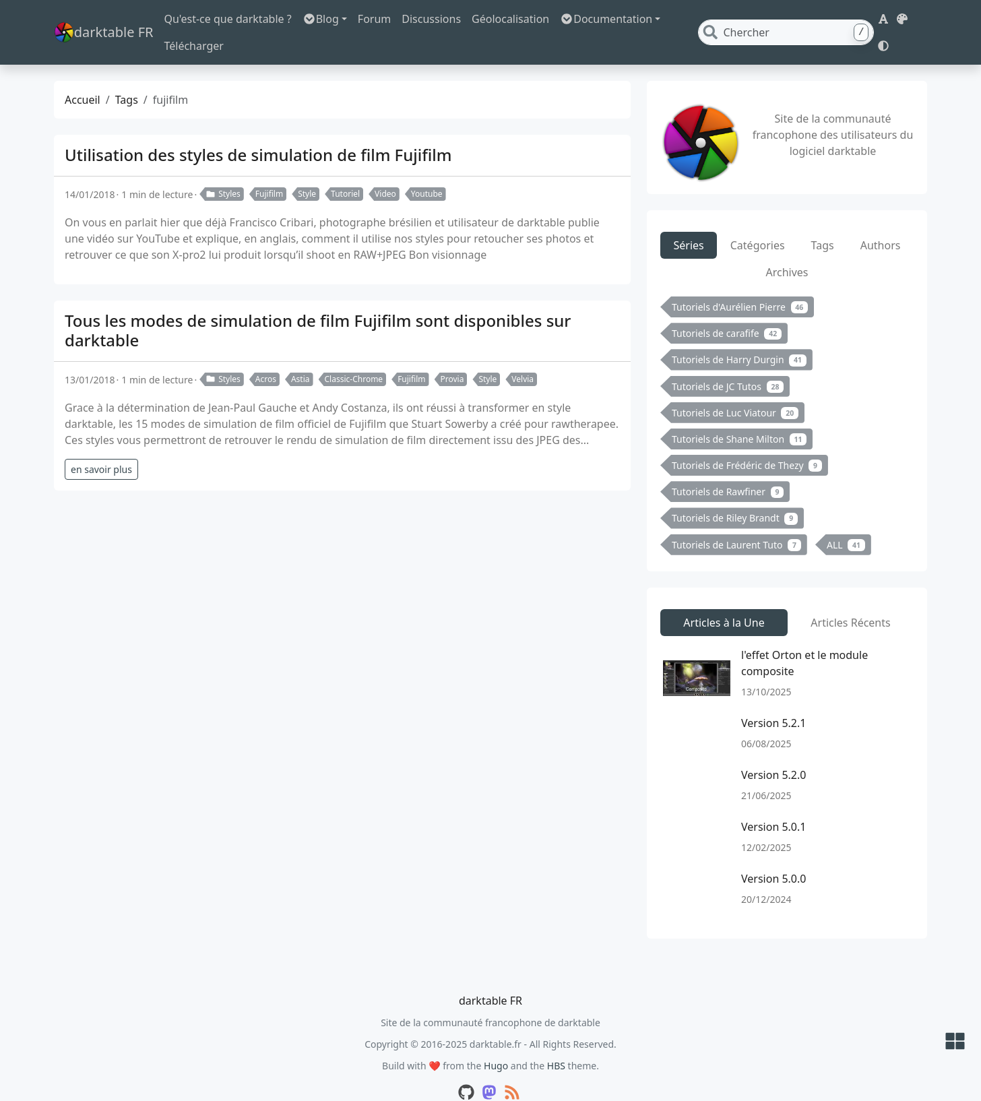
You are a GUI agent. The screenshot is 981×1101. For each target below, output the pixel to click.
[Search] (807, 21)
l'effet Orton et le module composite (804, 640)
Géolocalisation (517, 20)
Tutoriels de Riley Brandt (735, 495)
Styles (223, 171)
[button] (880, 20)
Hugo (496, 1042)
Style (307, 171)
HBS (556, 1042)
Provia (452, 356)
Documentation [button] (613, 20)
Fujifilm (269, 171)
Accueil (82, 76)
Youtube (427, 171)
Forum (381, 20)
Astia (300, 356)
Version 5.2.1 (773, 700)
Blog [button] (327, 20)
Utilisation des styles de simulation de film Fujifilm (258, 132)
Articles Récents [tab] (850, 599)
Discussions (438, 20)
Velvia (522, 356)
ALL (846, 521)
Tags (126, 76)
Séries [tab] (689, 222)
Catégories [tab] (757, 222)
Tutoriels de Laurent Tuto (736, 521)
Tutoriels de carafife (727, 310)
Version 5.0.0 (773, 855)
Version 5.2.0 (773, 752)
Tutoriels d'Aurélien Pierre (740, 284)
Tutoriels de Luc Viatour (735, 389)
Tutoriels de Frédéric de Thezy (747, 442)
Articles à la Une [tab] (723, 599)
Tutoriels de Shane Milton (739, 416)
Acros (265, 356)
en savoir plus (101, 446)
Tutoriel (345, 171)
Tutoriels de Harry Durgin (739, 336)
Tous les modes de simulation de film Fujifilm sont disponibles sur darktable (318, 307)
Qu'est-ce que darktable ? (234, 20)
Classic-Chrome (354, 356)
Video (385, 171)
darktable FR (107, 21)
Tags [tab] (822, 222)
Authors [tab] (880, 222)
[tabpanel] (787, 406)
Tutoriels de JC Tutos (728, 363)
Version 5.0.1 (773, 803)
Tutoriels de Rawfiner (728, 468)
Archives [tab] (786, 249)
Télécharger (708, 20)
